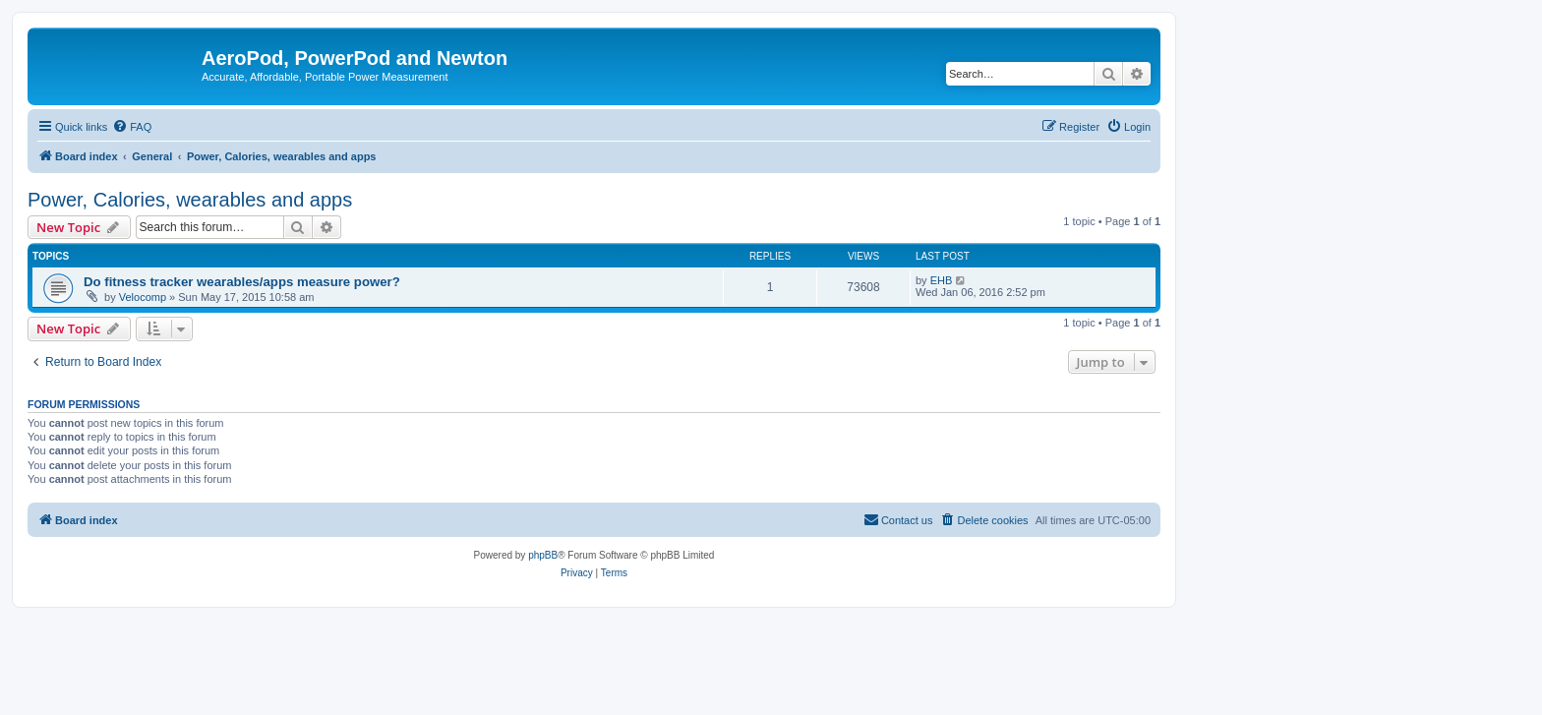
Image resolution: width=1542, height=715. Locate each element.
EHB (941, 280)
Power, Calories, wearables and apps (190, 199)
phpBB (543, 555)
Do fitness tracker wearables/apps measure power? (242, 281)
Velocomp (142, 297)
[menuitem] (131, 127)
